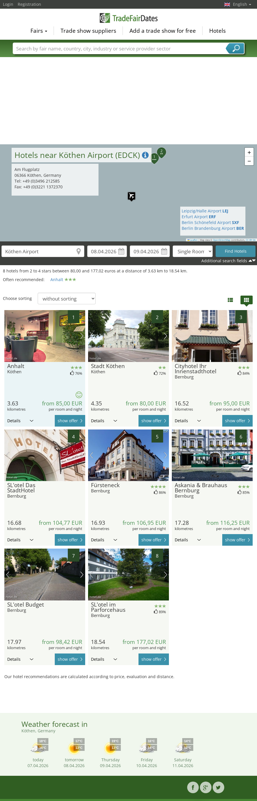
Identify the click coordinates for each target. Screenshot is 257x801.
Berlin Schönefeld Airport (210, 222)
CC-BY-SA (251, 240)
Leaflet (192, 240)
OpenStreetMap (221, 240)
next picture (82, 335)
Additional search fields (224, 260)
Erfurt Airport (199, 216)
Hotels (217, 30)
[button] (158, 148)
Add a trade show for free (163, 30)
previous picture (8, 335)
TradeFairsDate (129, 18)
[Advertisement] (128, 100)
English (242, 4)
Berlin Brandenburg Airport (213, 228)
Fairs (38, 30)
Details (20, 420)
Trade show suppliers (88, 30)
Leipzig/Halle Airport (205, 211)
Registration (29, 4)
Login (8, 4)
